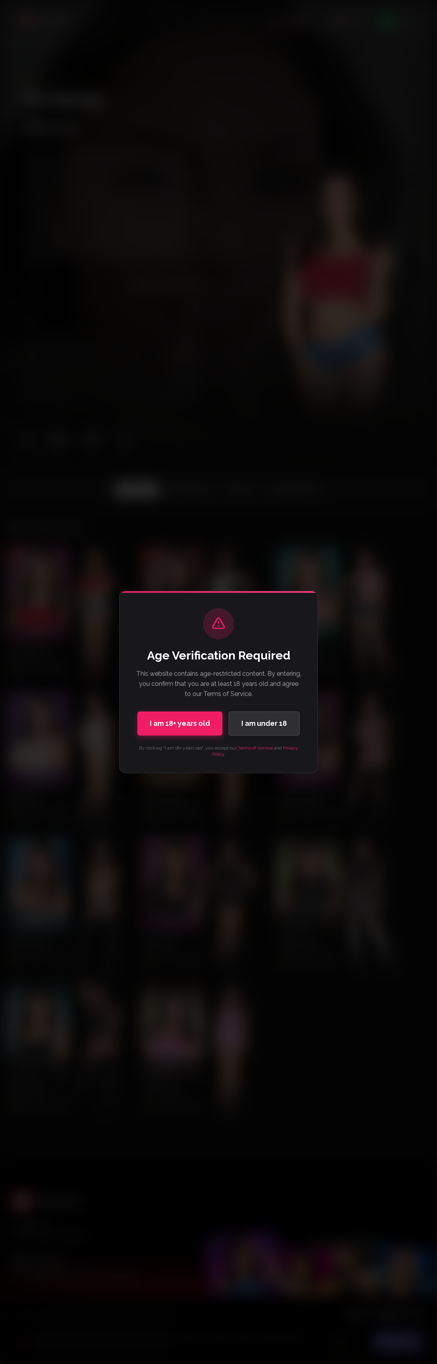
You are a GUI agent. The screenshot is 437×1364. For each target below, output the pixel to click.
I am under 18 (264, 723)
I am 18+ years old (180, 723)
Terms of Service (255, 748)
